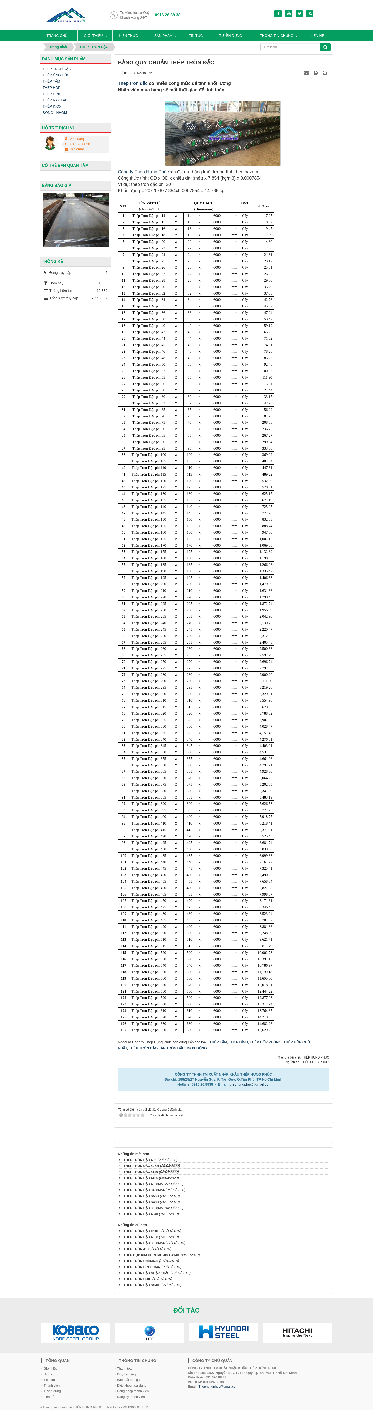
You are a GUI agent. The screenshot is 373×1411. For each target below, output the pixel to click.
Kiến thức (130, 36)
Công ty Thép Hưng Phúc (143, 173)
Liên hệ (320, 36)
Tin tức (196, 36)
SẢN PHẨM (164, 36)
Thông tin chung (278, 36)
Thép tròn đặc (133, 84)
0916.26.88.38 (167, 15)
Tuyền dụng (231, 36)
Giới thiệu (95, 36)
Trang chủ (59, 36)
